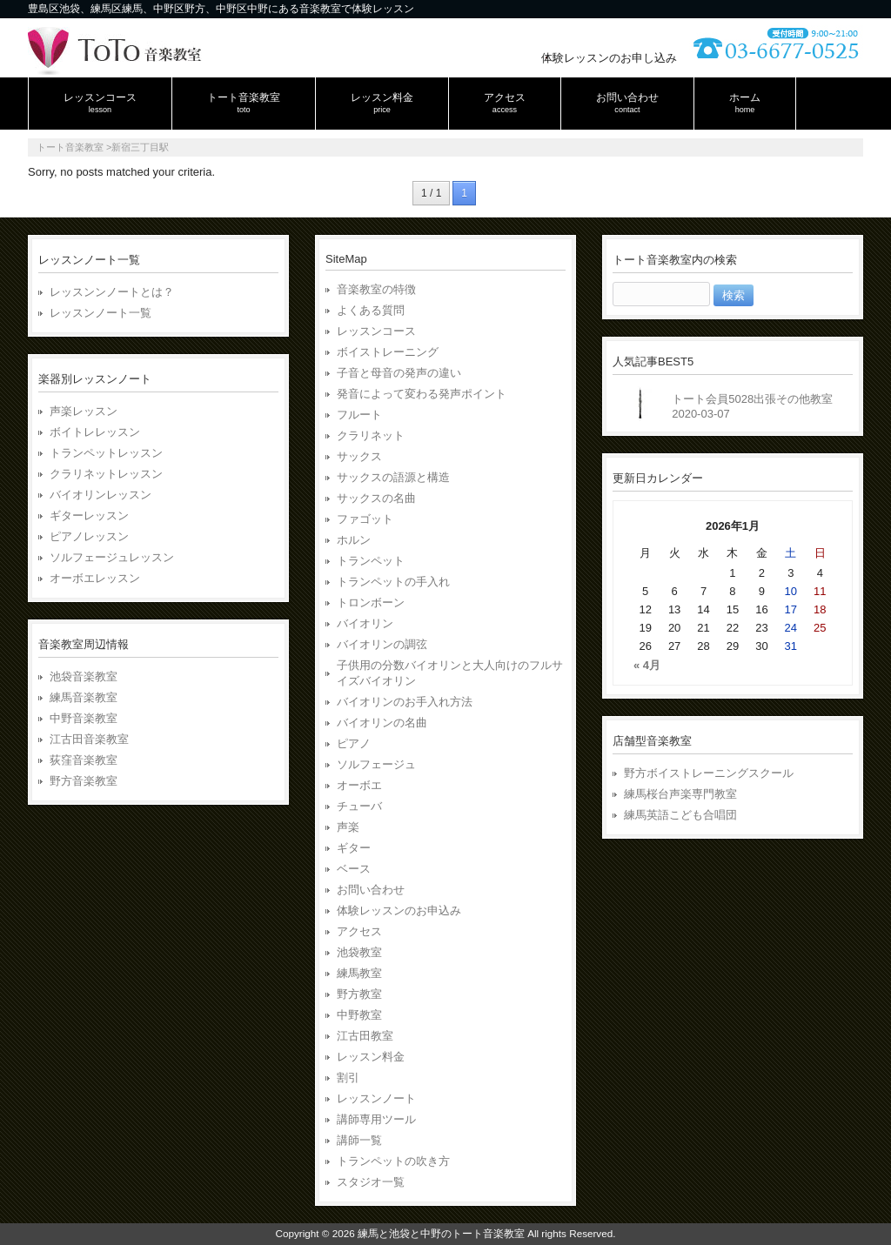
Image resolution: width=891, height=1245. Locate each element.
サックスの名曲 (376, 498)
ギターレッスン (89, 515)
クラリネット (371, 435)
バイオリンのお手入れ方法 (404, 701)
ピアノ (354, 743)
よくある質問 (371, 310)
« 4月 (646, 665)
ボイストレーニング (388, 351)
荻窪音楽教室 (83, 759)
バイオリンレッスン (100, 494)
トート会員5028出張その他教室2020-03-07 (752, 406)
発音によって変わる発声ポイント (421, 393)
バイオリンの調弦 (382, 644)
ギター (354, 847)
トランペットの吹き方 (393, 1161)
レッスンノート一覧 (100, 312)
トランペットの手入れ (393, 581)
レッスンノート (376, 1098)
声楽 (348, 826)
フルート (359, 414)
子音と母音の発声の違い (399, 372)
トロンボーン (371, 602)
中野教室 (359, 1014)
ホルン (354, 539)
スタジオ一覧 (371, 1181)
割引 (348, 1077)
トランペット (371, 560)
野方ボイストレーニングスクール (709, 773)
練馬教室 (359, 973)
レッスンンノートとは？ (112, 291)
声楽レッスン (83, 411)
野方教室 (359, 994)
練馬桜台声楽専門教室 (680, 793)
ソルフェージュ (376, 764)
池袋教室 (359, 952)
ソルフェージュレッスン (112, 557)
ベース (354, 868)
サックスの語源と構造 (393, 477)
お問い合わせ (371, 889)
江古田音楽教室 (89, 739)
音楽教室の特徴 (376, 289)
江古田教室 (365, 1035)
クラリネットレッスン (106, 473)
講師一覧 (359, 1140)
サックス (359, 456)
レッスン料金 (371, 1056)
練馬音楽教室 (83, 697)
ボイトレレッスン (95, 431)
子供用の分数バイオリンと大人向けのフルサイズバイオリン (450, 673)
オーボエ (359, 785)
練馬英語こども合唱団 (680, 814)
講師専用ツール (376, 1119)
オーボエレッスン (95, 578)
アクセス (359, 931)
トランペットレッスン (106, 452)
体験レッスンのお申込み (399, 910)
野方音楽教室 (83, 780)
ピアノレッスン (89, 536)
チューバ (359, 806)
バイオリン (365, 623)
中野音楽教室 (83, 718)
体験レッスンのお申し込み (609, 57)
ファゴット (365, 518)
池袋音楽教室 (83, 676)
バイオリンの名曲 (382, 722)
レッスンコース (376, 331)
